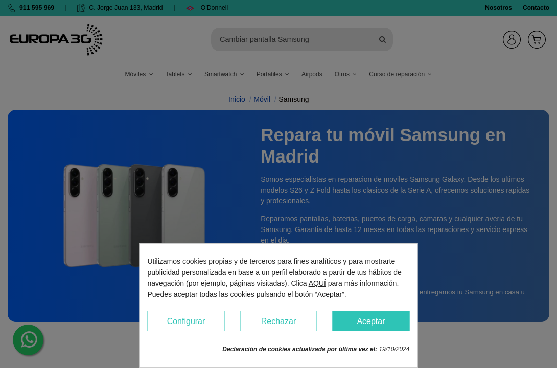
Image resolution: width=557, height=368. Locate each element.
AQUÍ (317, 283)
